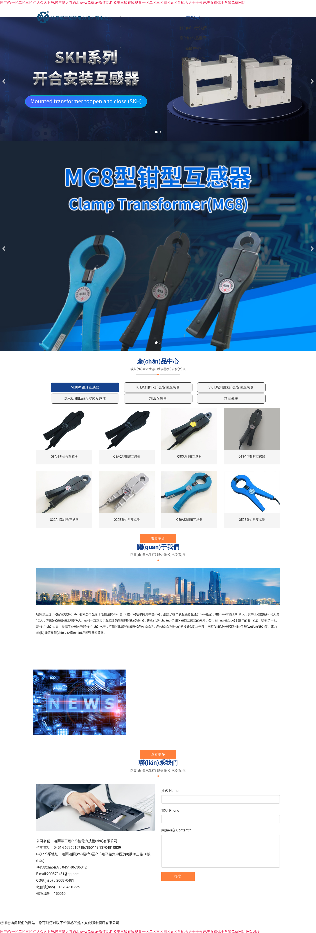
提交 (177, 889)
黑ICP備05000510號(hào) (217, 916)
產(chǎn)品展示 (212, 17)
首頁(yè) (129, 17)
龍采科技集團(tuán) (183, 916)
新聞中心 (251, 17)
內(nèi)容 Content (176, 843)
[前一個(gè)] (4, 92)
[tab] (85, 401)
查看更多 (158, 552)
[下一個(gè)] (311, 92)
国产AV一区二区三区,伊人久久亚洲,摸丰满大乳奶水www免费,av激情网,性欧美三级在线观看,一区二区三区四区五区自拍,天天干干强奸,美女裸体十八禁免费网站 (122, 2)
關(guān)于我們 (167, 17)
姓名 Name (170, 804)
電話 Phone (170, 823)
